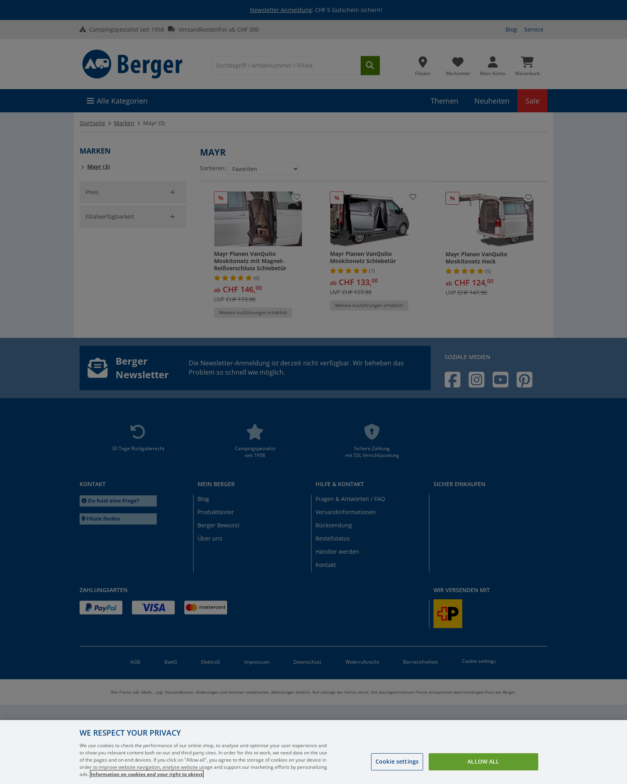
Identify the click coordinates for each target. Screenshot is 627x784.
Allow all (483, 761)
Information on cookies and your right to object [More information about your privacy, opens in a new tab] (147, 774)
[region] (313, 752)
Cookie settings (397, 761)
